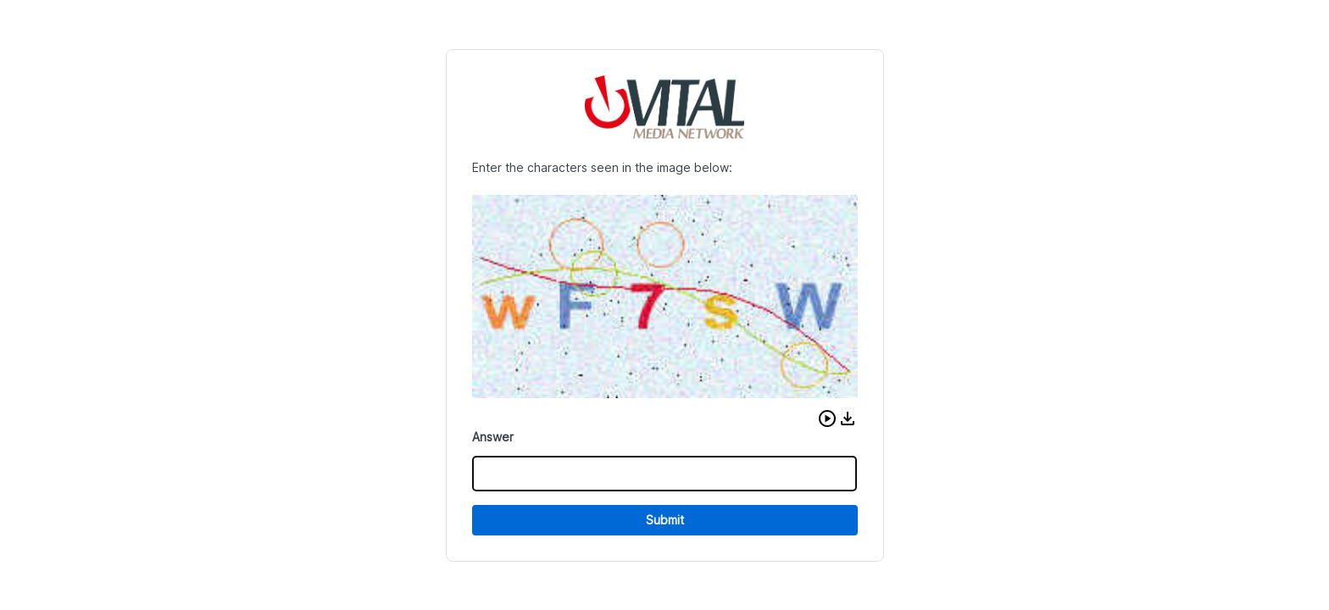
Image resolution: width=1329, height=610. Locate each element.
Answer (493, 437)
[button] (827, 418)
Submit (665, 520)
